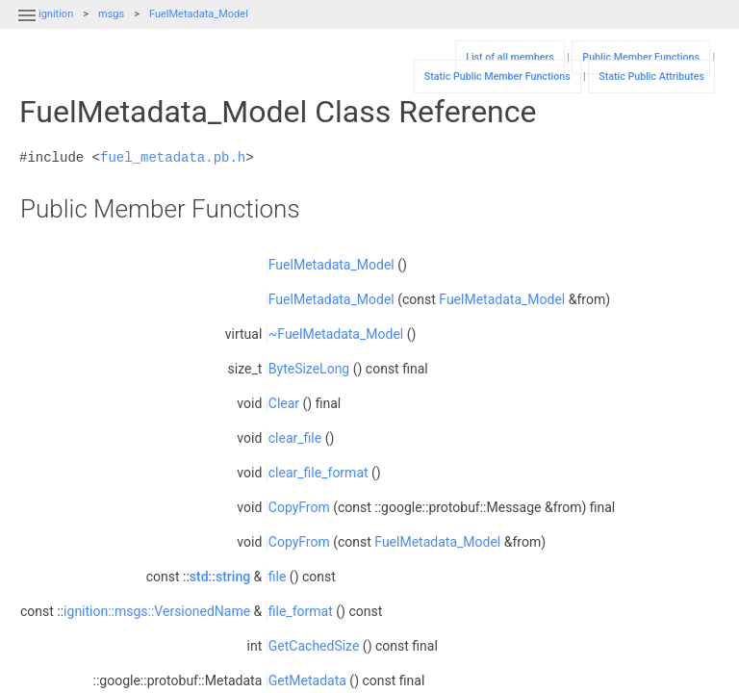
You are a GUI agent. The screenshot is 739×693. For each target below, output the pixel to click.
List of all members (510, 57)
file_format (300, 611)
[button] (27, 27)
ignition (55, 14)
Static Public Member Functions (497, 76)
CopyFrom (299, 507)
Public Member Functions (641, 57)
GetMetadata (307, 680)
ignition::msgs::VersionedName (157, 611)
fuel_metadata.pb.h (172, 157)
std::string (220, 576)
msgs (111, 14)
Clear (283, 403)
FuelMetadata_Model (198, 14)
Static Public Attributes (651, 76)
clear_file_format (318, 472)
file (277, 576)
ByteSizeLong (308, 368)
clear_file (294, 438)
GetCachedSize (314, 646)
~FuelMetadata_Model (335, 334)
